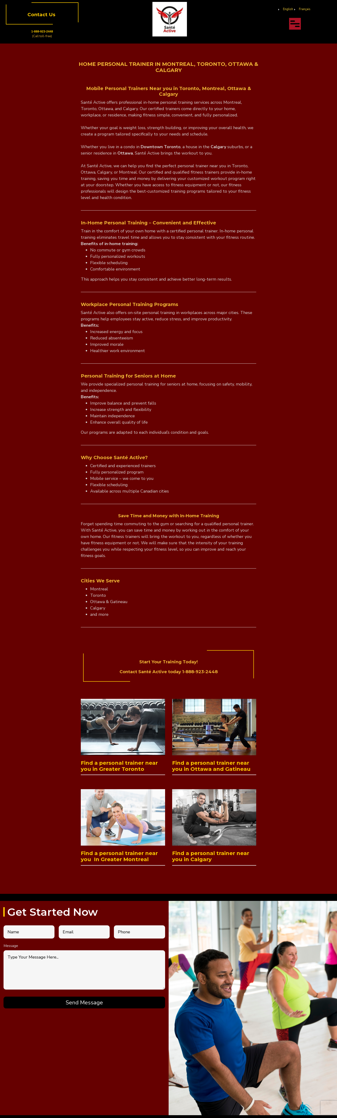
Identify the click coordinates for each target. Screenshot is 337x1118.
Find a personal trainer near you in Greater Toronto (119, 766)
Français (304, 9)
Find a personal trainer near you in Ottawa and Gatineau (211, 766)
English (288, 9)
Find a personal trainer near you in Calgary (210, 856)
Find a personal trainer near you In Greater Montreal (119, 856)
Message (11, 945)
